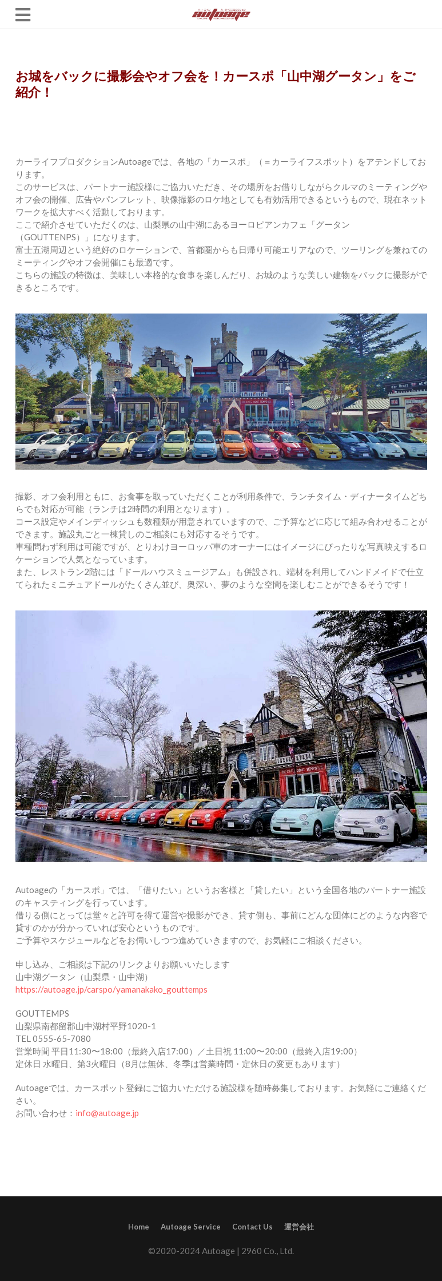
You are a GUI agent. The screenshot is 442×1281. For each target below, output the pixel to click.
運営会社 (299, 1226)
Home (138, 1226)
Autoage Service (191, 1226)
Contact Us (252, 1226)
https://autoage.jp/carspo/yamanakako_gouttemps (111, 989)
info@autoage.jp (107, 1113)
